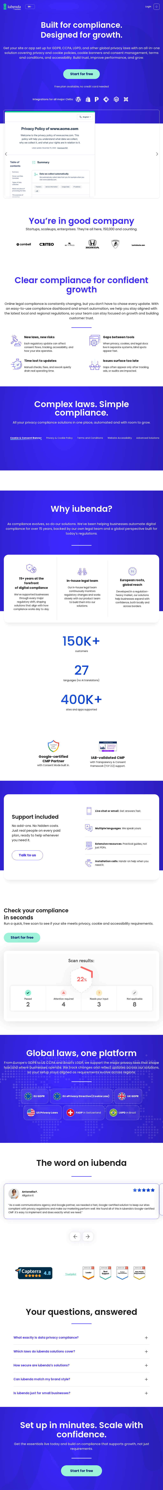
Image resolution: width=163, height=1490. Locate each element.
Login (148, 6)
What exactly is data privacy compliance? (46, 1337)
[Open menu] (157, 7)
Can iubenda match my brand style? (42, 1379)
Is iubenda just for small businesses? (42, 1393)
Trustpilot (70, 1274)
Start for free (81, 73)
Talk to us (27, 855)
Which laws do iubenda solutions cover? (44, 1351)
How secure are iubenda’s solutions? (42, 1365)
